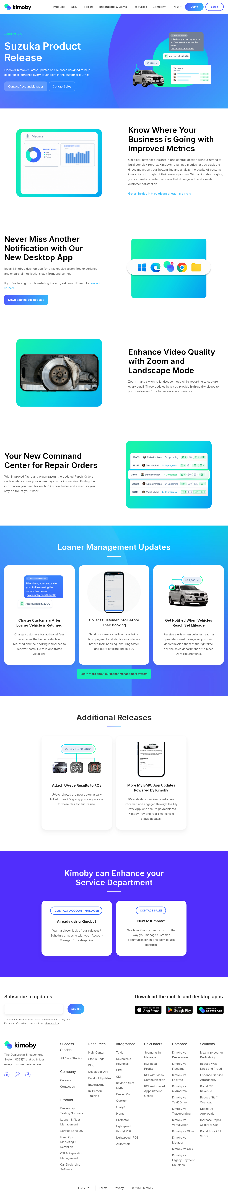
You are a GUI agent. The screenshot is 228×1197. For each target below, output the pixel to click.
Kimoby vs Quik (182, 1149)
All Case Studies (71, 1058)
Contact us (67, 1086)
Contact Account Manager (25, 86)
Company (159, 7)
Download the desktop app (26, 299)
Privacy (119, 1188)
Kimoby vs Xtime (183, 1131)
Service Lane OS (71, 1131)
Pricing (89, 7)
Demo (194, 6)
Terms (103, 1188)
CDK (119, 1076)
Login (214, 6)
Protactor (122, 1120)
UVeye (120, 1107)
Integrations (96, 1084)
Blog (91, 1065)
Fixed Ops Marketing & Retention (68, 1142)
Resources (140, 7)
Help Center (96, 1052)
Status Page (96, 1059)
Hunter (121, 1113)
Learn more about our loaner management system (114, 674)
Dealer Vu (123, 1094)
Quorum (121, 1100)
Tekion (120, 1052)
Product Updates (99, 1078)
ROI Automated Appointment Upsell (154, 1091)
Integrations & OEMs (113, 7)
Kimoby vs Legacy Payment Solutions (183, 1160)
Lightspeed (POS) (128, 1137)
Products (59, 7)
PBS (119, 1070)
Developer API (98, 1071)
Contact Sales (62, 86)
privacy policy (51, 1023)
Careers (65, 1080)
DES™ (75, 7)
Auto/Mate (123, 1144)
